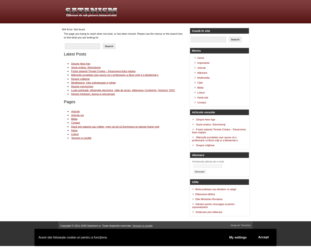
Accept (263, 237)
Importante (203, 62)
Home (200, 57)
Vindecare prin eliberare (208, 212)
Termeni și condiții (81, 137)
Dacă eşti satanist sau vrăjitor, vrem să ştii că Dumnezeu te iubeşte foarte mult (115, 126)
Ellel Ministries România (209, 199)
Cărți (200, 82)
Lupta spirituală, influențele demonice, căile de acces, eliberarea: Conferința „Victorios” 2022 (123, 90)
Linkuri (75, 134)
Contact (75, 122)
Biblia (74, 118)
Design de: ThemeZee (241, 225)
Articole (75, 111)
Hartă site (202, 97)
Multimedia (203, 77)
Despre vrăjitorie (80, 78)
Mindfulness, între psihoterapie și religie (93, 82)
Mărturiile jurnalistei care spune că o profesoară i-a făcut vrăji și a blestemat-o (114, 74)
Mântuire (202, 72)
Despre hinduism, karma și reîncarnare (93, 94)
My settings (238, 237)
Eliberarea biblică (205, 194)
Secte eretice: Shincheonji (86, 67)
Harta (74, 130)
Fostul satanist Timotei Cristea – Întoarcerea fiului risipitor (103, 71)
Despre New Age (80, 63)
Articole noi (77, 115)
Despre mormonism (82, 86)
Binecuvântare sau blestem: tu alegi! (215, 189)
